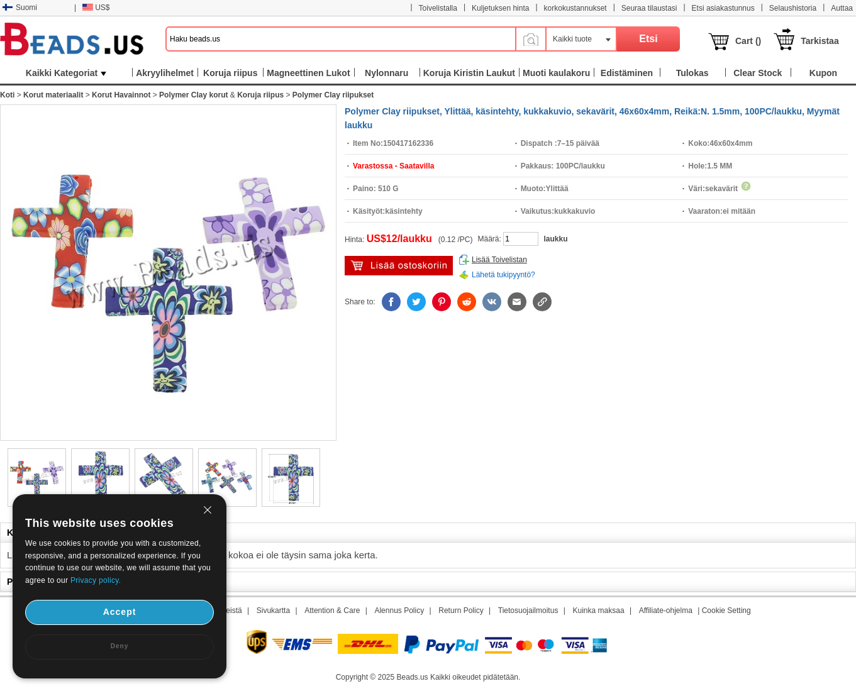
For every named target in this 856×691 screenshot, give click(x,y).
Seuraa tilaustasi (649, 8)
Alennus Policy (399, 610)
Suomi (20, 7)
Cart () (748, 41)
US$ (95, 7)
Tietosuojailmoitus (528, 610)
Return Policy (460, 610)
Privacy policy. (95, 580)
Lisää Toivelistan (499, 259)
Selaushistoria (792, 8)
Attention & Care (332, 610)
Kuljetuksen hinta (500, 8)
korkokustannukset (575, 8)
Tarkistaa (819, 41)
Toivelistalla (438, 8)
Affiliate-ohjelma (665, 610)
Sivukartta (273, 610)
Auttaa (842, 8)
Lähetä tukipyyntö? (503, 274)
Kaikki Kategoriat (66, 73)
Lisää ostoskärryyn (399, 265)
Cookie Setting (726, 610)
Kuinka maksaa (599, 610)
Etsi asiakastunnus (723, 8)
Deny (119, 646)
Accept (119, 612)
